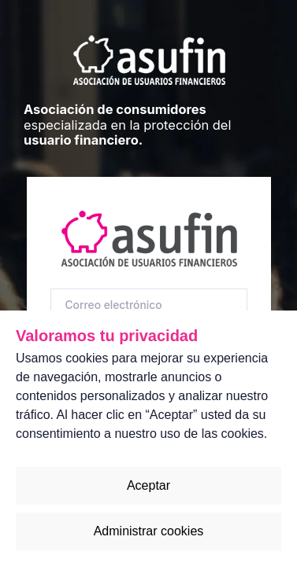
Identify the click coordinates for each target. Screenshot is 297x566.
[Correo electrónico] (148, 305)
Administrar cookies (149, 531)
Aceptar (148, 485)
